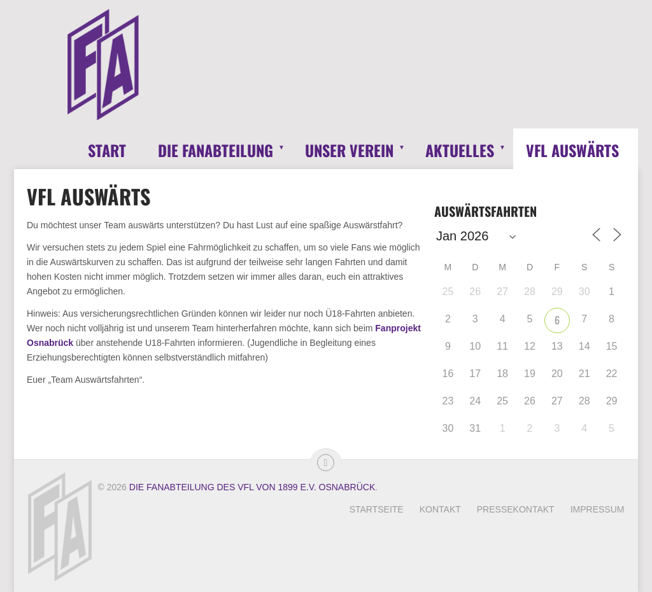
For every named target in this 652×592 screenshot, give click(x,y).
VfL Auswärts (572, 150)
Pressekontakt (516, 509)
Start (107, 150)
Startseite (377, 509)
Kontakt (440, 509)
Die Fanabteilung (215, 150)
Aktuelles (459, 150)
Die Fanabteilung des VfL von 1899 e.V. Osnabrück (252, 487)
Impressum (597, 509)
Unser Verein (349, 150)
